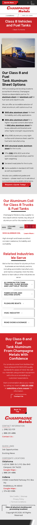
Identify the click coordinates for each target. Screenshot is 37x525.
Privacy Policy (18, 499)
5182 (11, 153)
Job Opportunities (10, 449)
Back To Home (18, 30)
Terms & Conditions (18, 502)
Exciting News (8, 453)
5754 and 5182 (11, 227)
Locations (10, 16)
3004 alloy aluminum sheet (16, 120)
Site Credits (14, 496)
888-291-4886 (27, 16)
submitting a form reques (18, 388)
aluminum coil (26, 97)
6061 (21, 227)
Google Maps (9, 470)
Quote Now (9, 3)
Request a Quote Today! (15, 185)
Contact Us (18, 396)
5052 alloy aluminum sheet (18, 125)
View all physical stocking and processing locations (18, 508)
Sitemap (24, 496)
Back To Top (17, 410)
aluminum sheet (9, 97)
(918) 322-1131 (8, 429)
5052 (4, 227)
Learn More (29, 233)
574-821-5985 (8, 491)
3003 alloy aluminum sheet (16, 112)
